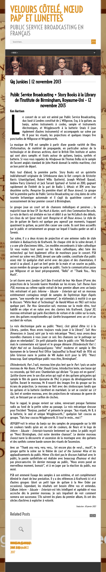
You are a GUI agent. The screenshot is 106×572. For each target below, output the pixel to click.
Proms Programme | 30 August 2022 (20, 545)
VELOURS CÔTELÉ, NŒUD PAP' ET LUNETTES (46, 14)
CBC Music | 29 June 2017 (41, 545)
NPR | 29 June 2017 (65, 543)
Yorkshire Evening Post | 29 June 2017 (87, 547)
